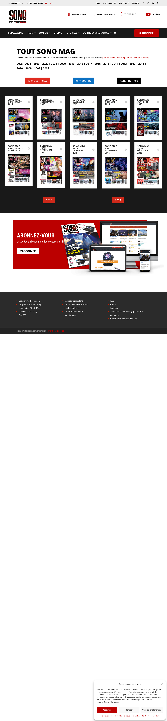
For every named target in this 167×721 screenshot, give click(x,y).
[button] (161, 684)
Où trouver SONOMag (96, 33)
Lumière (43, 33)
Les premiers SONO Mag (30, 304)
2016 (98, 64)
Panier (135, 3)
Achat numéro (129, 80)
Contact (113, 304)
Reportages (79, 14)
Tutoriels (130, 14)
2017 (89, 64)
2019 (71, 64)
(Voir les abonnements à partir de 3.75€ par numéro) (125, 57)
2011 (141, 64)
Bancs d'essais (106, 14)
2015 (106, 64)
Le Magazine (15, 33)
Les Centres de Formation (76, 304)
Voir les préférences (151, 709)
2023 (37, 64)
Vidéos (156, 14)
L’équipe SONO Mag (28, 311)
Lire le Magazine (34, 3)
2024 (28, 64)
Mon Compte (109, 3)
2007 (46, 68)
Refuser (129, 709)
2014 (115, 64)
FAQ (98, 3)
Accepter (107, 709)
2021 (54, 64)
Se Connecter (15, 3)
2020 (63, 64)
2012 (133, 64)
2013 (124, 64)
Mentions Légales (152, 716)
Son (30, 33)
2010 (20, 68)
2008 (37, 68)
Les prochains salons (73, 301)
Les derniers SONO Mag (29, 308)
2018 (80, 64)
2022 (45, 64)
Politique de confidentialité (111, 716)
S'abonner (146, 33)
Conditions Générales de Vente (123, 318)
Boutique (124, 3)
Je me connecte (37, 80)
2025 (20, 64)
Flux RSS (22, 315)
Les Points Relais (71, 308)
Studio (58, 33)
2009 (28, 68)
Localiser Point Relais (73, 311)
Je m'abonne (83, 80)
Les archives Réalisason (29, 301)
